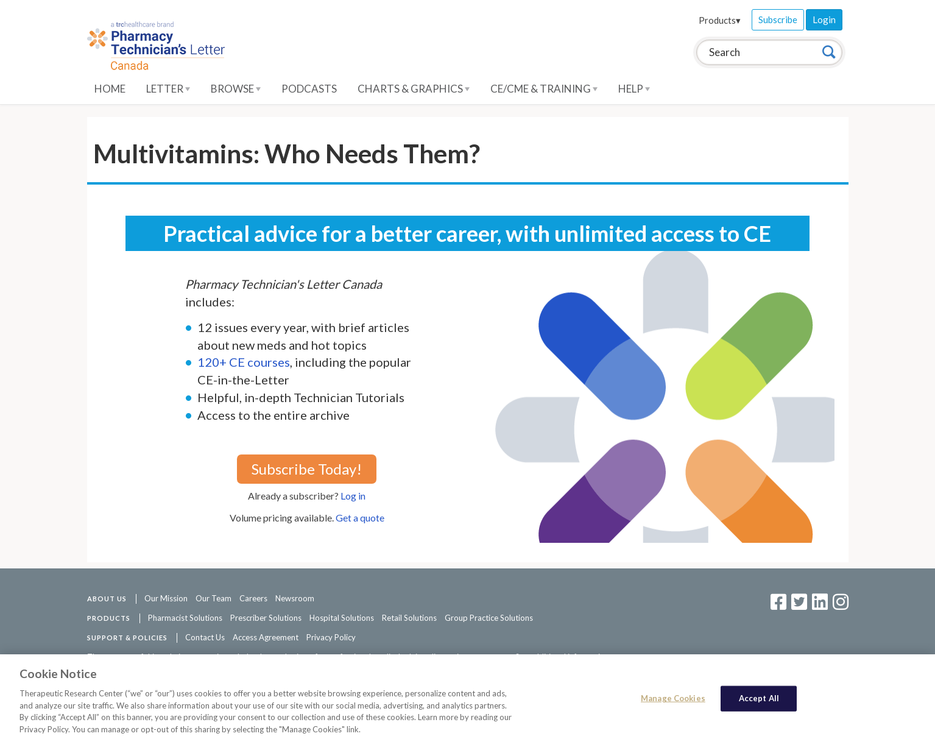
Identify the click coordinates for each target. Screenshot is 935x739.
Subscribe (777, 19)
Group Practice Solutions (489, 618)
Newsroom (294, 598)
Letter (168, 88)
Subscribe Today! (307, 469)
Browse (236, 88)
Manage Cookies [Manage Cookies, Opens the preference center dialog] (673, 701)
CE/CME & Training (544, 88)
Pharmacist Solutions (185, 618)
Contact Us (205, 637)
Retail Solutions (409, 618)
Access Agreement (265, 637)
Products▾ (720, 20)
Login (824, 19)
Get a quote (360, 517)
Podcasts (309, 88)
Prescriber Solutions (266, 618)
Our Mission (166, 598)
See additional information (562, 657)
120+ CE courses (243, 362)
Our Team (213, 598)
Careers (253, 598)
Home (109, 88)
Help (634, 88)
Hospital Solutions (341, 618)
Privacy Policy (331, 637)
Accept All (759, 701)
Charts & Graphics (414, 88)
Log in (352, 495)
